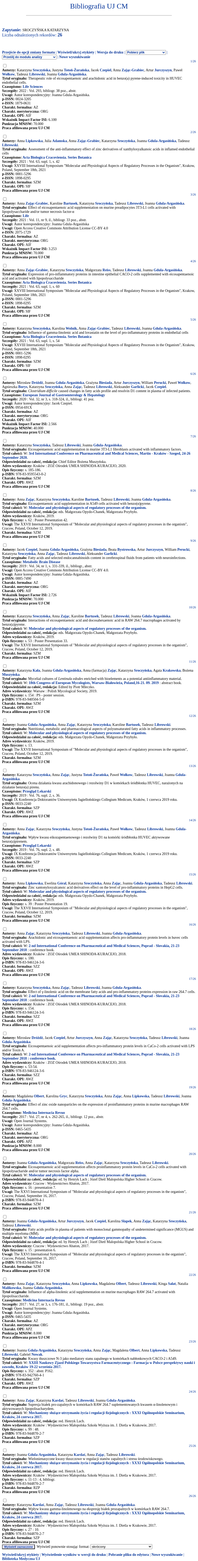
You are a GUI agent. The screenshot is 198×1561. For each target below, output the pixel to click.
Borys (22, 387)
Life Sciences (33, 87)
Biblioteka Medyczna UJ (21, 1559)
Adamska (59, 141)
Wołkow (8, 74)
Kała (36, 670)
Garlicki (137, 387)
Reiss (107, 270)
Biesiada (105, 383)
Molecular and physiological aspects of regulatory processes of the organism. (88, 508)
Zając (77, 387)
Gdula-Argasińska (72, 74)
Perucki (160, 383)
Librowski (37, 74)
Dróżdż (37, 383)
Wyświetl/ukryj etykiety (75, 52)
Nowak (37, 1354)
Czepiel (105, 70)
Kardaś (57, 1400)
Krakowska (172, 670)
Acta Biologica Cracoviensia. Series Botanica (57, 157)
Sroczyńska (41, 70)
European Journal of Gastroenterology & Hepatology (64, 395)
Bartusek (71, 203)
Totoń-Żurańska (76, 70)
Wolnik (71, 328)
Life (26, 216)
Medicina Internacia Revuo (44, 1113)
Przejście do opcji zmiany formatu (28, 52)
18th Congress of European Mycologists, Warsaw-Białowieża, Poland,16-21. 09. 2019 (94, 683)
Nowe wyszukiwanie (74, 57)
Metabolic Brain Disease (41, 562)
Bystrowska (126, 550)
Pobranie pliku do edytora (128, 1555)
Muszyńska (11, 675)
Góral (61, 883)
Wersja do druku (110, 52)
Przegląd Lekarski (37, 791)
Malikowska (11, 1288)
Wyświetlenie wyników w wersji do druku (74, 1555)
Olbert (39, 1096)
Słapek (126, 1221)
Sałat (172, 1284)
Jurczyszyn (163, 70)
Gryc (63, 1096)
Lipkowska (34, 141)
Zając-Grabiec (132, 70)
